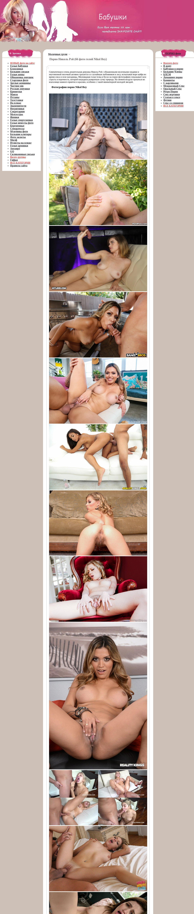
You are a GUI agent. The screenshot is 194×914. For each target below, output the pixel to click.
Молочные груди (57, 54)
